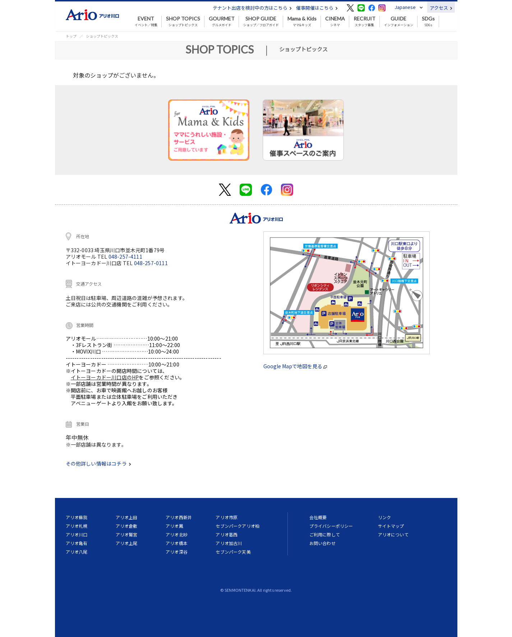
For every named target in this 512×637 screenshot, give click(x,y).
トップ (71, 36)
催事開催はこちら (317, 7)
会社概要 (318, 517)
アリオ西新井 (179, 517)
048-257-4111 (125, 256)
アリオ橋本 (177, 543)
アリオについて (393, 534)
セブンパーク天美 (233, 552)
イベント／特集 (146, 21)
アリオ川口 (77, 534)
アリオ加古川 (229, 543)
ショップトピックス (183, 21)
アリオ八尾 (77, 552)
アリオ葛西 (226, 534)
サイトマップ (391, 526)
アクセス (441, 7)
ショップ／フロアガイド (261, 21)
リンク (384, 517)
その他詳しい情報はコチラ (98, 463)
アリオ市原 (226, 517)
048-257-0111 (151, 263)
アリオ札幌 (77, 526)
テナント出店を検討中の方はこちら (252, 7)
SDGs (428, 21)
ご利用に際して (324, 534)
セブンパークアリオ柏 (237, 526)
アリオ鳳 (174, 526)
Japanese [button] (405, 7)
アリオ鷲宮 (127, 534)
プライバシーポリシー (331, 526)
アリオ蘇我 (77, 517)
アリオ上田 (127, 517)
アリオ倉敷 (127, 526)
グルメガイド (222, 21)
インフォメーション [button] (398, 21)
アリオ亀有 (77, 543)
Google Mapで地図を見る (295, 366)
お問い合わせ (322, 543)
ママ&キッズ (302, 21)
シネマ (335, 21)
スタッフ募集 (364, 21)
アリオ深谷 (177, 552)
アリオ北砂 (177, 534)
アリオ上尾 (127, 543)
